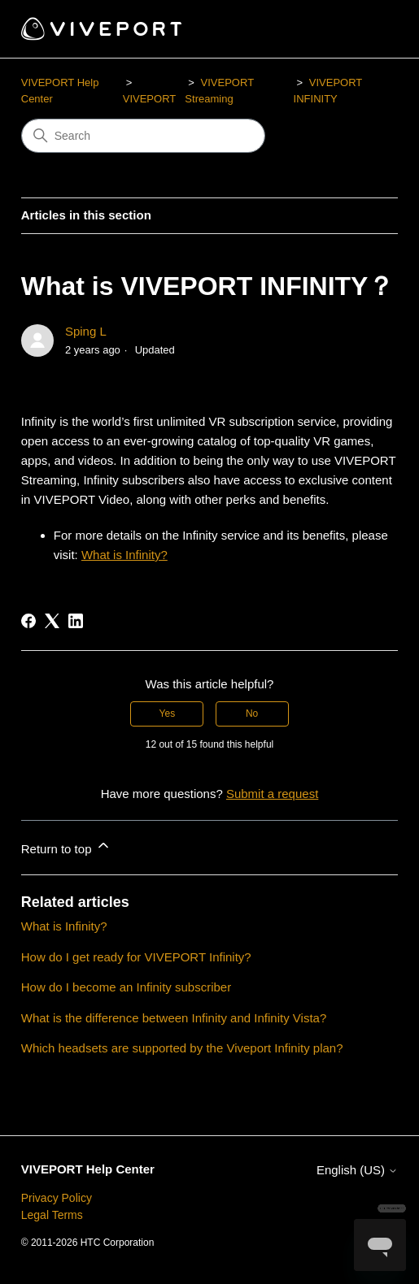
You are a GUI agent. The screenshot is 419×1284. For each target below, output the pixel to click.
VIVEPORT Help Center (88, 1169)
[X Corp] (52, 621)
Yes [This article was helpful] (167, 713)
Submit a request (272, 793)
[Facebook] (28, 621)
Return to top (66, 846)
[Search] (143, 135)
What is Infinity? (124, 555)
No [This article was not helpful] (252, 713)
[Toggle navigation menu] (369, 29)
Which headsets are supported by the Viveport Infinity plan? (182, 1048)
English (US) (357, 1170)
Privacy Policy (56, 1197)
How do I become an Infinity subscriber (126, 987)
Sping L (86, 331)
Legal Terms (52, 1214)
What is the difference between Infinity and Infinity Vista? (174, 1018)
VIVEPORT (150, 99)
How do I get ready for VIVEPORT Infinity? (136, 957)
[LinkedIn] (75, 621)
